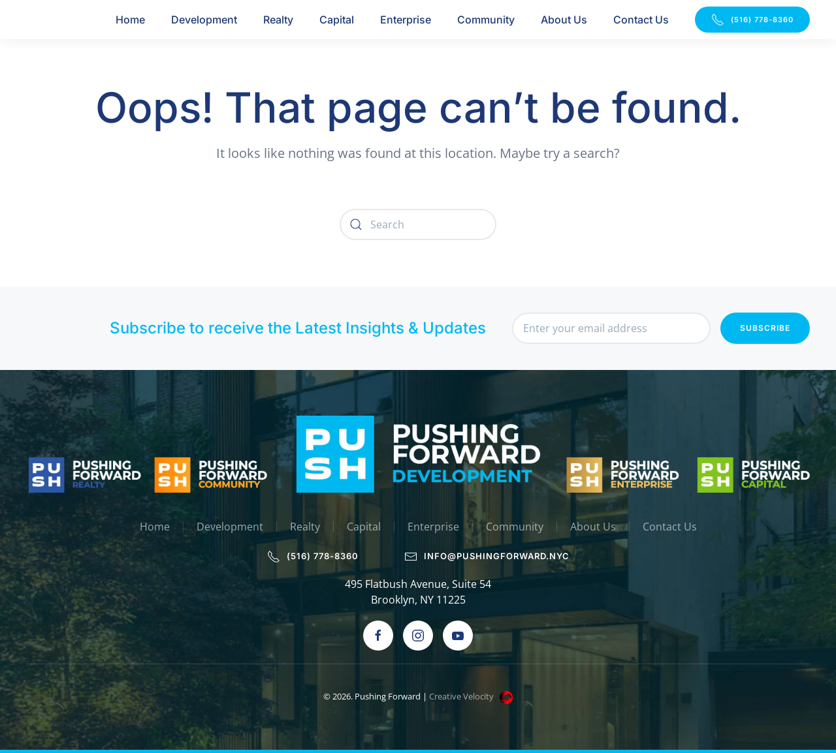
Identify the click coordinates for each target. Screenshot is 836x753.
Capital (336, 19)
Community (486, 19)
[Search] (418, 224)
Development (204, 19)
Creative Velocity (472, 696)
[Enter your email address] (611, 328)
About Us (564, 19)
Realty (278, 19)
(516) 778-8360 (752, 19)
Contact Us (641, 19)
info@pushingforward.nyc (488, 556)
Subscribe (765, 328)
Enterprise (405, 19)
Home (130, 19)
